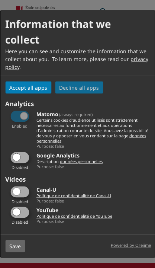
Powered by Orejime (131, 245)
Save (15, 245)
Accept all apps (28, 87)
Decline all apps (79, 87)
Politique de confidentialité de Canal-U (73, 195)
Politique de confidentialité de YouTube (74, 215)
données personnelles (81, 161)
